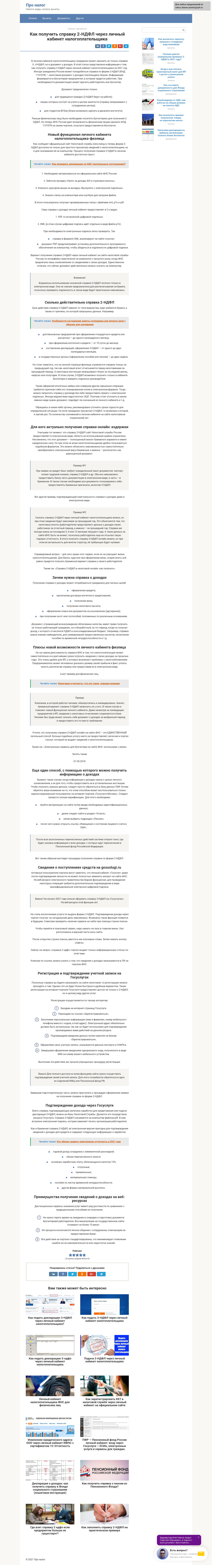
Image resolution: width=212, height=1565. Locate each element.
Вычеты (47, 18)
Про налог (35, 5)
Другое (80, 18)
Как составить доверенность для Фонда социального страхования (171, 88)
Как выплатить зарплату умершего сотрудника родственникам (171, 42)
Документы (63, 18)
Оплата (33, 18)
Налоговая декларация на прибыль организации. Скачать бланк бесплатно (171, 133)
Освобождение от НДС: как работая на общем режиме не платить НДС (171, 103)
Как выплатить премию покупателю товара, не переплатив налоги (171, 118)
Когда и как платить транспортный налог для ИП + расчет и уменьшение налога (171, 73)
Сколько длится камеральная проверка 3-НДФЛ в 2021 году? (171, 57)
